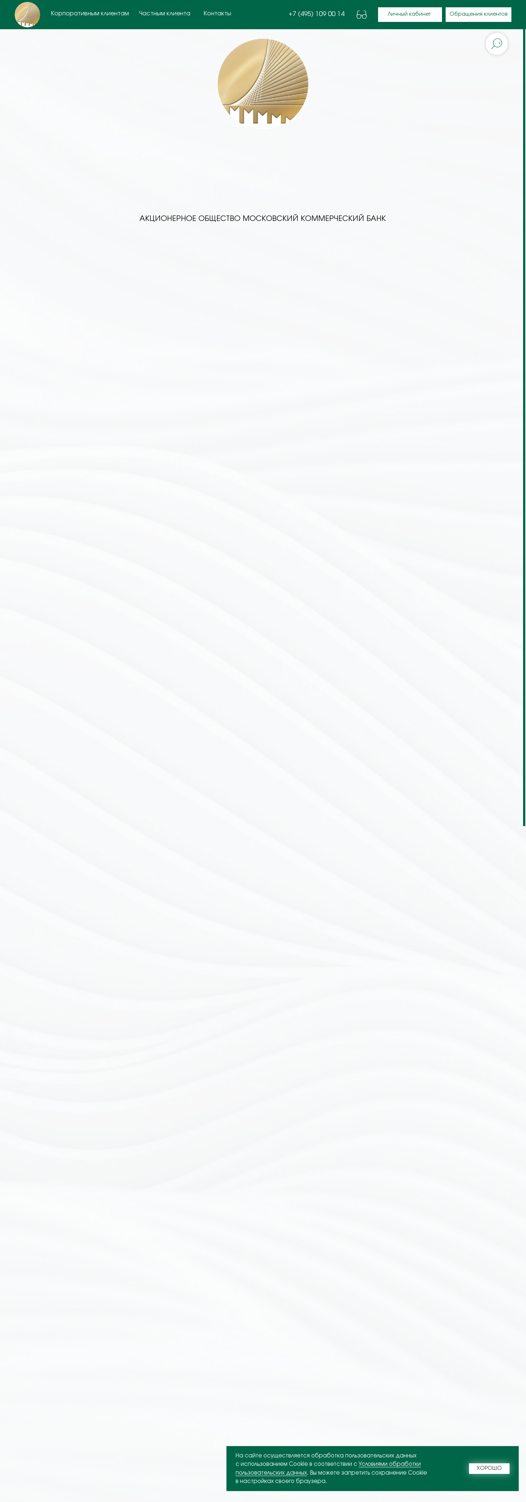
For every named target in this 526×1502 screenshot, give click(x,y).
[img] (27, 14)
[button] (478, 14)
